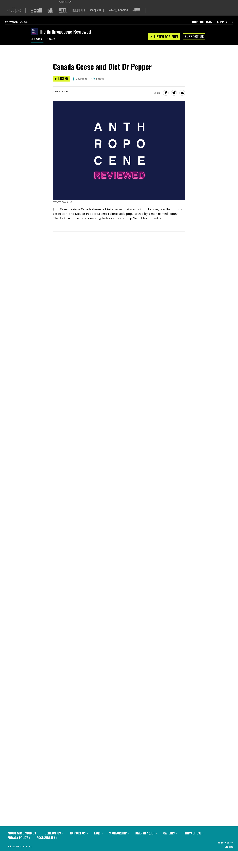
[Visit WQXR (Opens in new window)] (97, 10)
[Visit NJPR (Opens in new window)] (79, 10)
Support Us (225, 22)
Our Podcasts (202, 22)
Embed (97, 78)
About (52, 39)
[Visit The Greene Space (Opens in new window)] (136, 10)
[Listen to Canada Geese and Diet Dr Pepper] (61, 79)
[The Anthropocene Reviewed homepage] (35, 31)
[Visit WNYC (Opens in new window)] (36, 10)
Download (79, 78)
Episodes (37, 39)
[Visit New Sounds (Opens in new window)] (118, 10)
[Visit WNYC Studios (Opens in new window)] (63, 10)
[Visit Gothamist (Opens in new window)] (50, 10)
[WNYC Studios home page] (20, 21)
